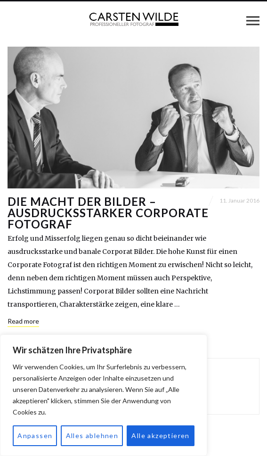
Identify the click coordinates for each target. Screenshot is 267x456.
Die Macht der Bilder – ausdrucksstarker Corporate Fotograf (108, 213)
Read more (23, 321)
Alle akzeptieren (160, 436)
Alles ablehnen (92, 436)
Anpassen (34, 436)
